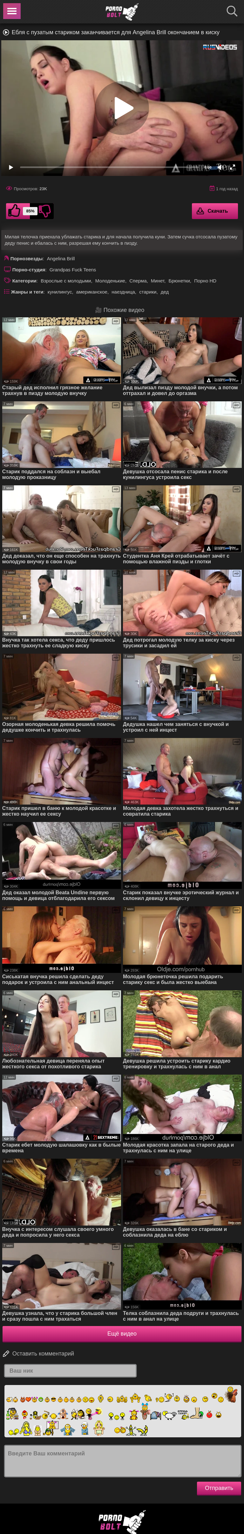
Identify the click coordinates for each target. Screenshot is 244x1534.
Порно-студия (28, 269)
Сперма (137, 280)
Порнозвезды (26, 258)
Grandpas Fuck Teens (73, 269)
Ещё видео (122, 1333)
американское (91, 292)
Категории (24, 280)
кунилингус (60, 292)
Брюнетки (179, 280)
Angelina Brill (61, 258)
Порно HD (205, 280)
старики (147, 292)
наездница (123, 292)
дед (165, 292)
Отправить (219, 1488)
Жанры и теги (27, 292)
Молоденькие (110, 280)
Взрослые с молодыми (66, 280)
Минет (157, 280)
